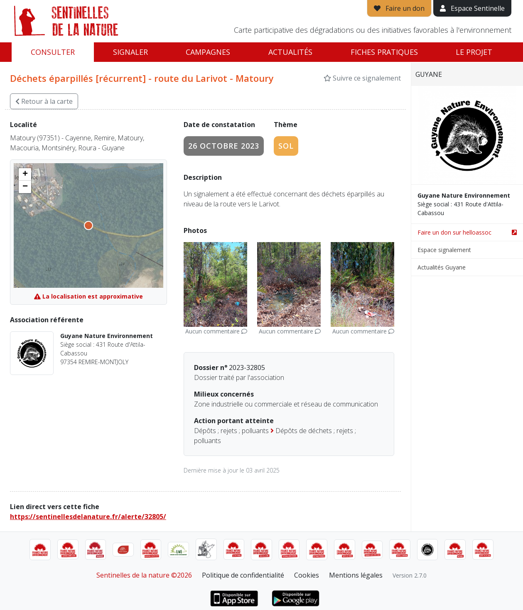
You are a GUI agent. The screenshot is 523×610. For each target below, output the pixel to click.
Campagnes (208, 52)
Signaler (130, 52)
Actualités (290, 52)
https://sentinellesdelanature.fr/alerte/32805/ (88, 516)
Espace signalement (444, 250)
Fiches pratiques (384, 52)
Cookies (306, 575)
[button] (25, 174)
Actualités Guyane (441, 267)
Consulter (53, 52)
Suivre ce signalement (362, 78)
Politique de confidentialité (243, 575)
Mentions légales (356, 575)
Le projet (474, 52)
